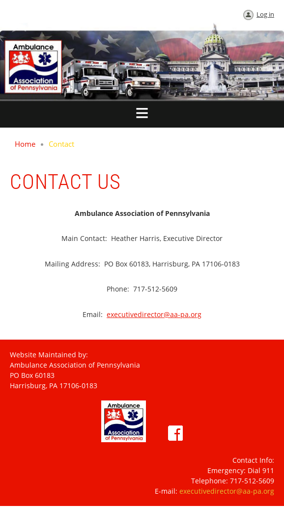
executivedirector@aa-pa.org (154, 314)
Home (25, 144)
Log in (265, 14)
